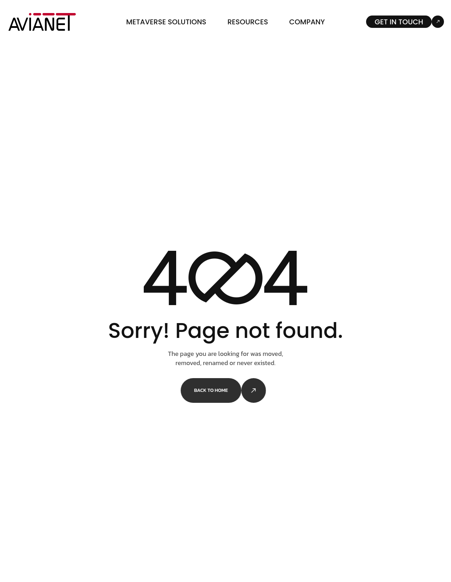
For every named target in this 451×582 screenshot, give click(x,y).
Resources (247, 22)
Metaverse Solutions (166, 22)
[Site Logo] (42, 21)
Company (307, 22)
